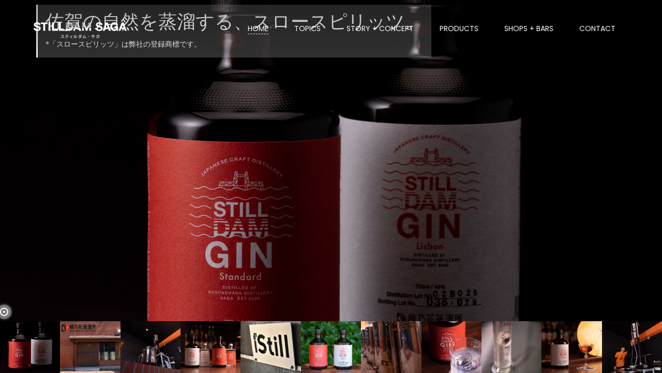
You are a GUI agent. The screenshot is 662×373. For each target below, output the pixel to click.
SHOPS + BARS (528, 28)
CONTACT (597, 28)
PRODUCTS (459, 28)
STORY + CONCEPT (380, 28)
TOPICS (307, 28)
